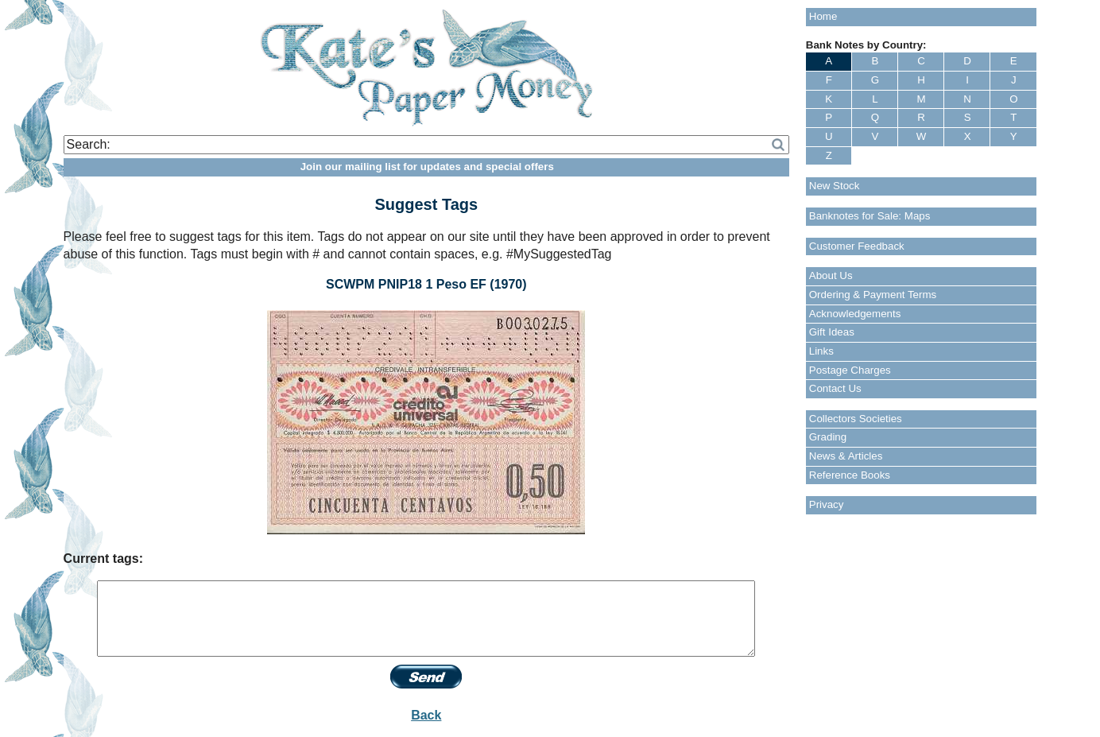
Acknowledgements (855, 314)
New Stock (834, 186)
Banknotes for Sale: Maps (870, 216)
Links (821, 351)
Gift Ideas (831, 332)
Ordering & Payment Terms (873, 295)
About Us (831, 275)
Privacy (826, 504)
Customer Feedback (856, 246)
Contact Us (835, 388)
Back (426, 715)
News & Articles (846, 456)
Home (823, 16)
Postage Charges (850, 370)
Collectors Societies (855, 419)
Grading (827, 437)
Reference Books (849, 475)
